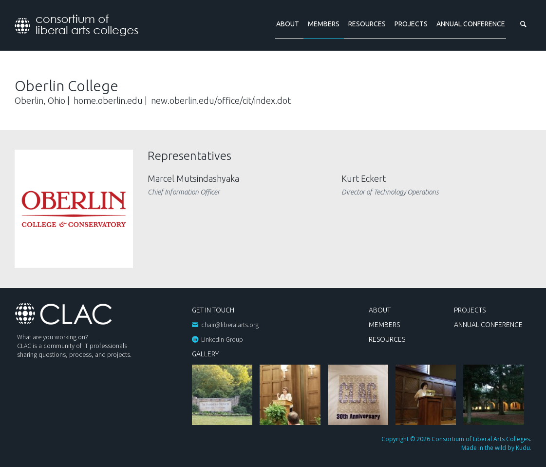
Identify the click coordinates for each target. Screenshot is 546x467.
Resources (367, 24)
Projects (411, 24)
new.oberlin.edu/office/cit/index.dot (221, 100)
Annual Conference (470, 24)
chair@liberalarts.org (230, 324)
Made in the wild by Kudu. (496, 448)
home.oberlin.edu (108, 100)
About (287, 24)
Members (323, 24)
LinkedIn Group (222, 339)
